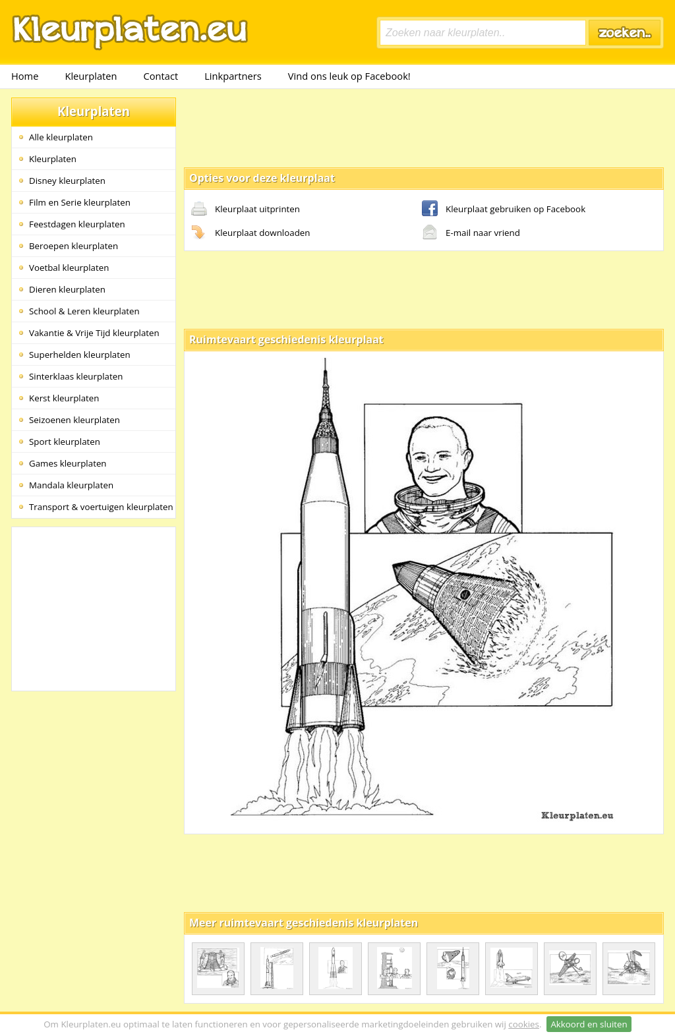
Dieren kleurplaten (67, 289)
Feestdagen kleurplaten (77, 224)
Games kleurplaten (68, 463)
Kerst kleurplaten (64, 398)
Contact (161, 75)
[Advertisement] (424, 127)
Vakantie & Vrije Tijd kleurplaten (94, 333)
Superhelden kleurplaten (80, 354)
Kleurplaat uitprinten (245, 209)
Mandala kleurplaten (71, 485)
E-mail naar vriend (471, 233)
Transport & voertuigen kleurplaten (101, 507)
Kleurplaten (91, 75)
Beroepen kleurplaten (73, 246)
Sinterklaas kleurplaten (76, 376)
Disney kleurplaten (67, 181)
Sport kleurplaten (64, 441)
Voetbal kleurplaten (69, 267)
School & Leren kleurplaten (84, 311)
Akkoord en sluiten (588, 1024)
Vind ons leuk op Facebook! (349, 75)
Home (24, 75)
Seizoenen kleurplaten (74, 420)
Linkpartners (233, 75)
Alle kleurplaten (61, 137)
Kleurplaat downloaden (250, 233)
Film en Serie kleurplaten (80, 202)
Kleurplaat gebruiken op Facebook (503, 209)
